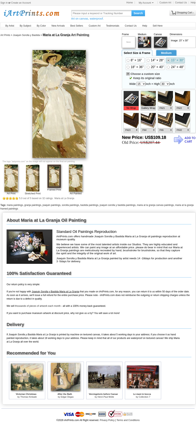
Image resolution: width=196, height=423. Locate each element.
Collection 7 (144, 397)
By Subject (25, 25)
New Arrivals (58, 25)
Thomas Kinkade (28, 397)
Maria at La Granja (56, 35)
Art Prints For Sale (31, 13)
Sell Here (158, 25)
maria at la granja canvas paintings (155, 205)
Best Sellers (76, 25)
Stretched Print (32, 193)
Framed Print (54, 189)
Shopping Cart (184, 12)
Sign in (4, 2)
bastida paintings (89, 205)
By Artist (9, 25)
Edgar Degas (67, 397)
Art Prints (5, 35)
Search (138, 13)
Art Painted (75, 193)
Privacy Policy (107, 420)
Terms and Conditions (128, 420)
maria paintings (15, 205)
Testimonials (112, 25)
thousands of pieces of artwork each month (38, 306)
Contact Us (181, 2)
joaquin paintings (51, 205)
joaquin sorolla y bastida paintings (117, 205)
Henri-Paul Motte (106, 397)
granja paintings (32, 205)
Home (129, 2)
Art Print (11, 193)
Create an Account (21, 2)
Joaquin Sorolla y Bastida (26, 35)
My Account (146, 2)
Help (193, 2)
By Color (41, 25)
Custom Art (165, 2)
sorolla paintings (70, 205)
